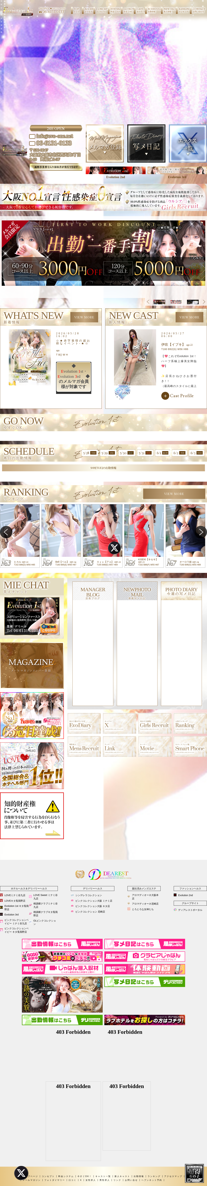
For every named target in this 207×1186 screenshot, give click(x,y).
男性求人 (105, 1180)
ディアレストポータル (190, 910)
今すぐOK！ (84, 1176)
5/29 (108, 452)
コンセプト (48, 1176)
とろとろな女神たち (143, 909)
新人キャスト (122, 1176)
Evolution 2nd (185, 895)
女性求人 (91, 1180)
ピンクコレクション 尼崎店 (90, 911)
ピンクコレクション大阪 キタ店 (92, 906)
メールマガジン (32, 1180)
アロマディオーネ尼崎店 (145, 903)
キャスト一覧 (103, 1176)
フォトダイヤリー (54, 1180)
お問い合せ (131, 1180)
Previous (148, 302)
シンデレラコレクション (88, 895)
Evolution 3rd (11, 914)
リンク (117, 1180)
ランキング (154, 1176)
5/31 (145, 452)
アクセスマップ (173, 1176)
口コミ (72, 1180)
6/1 (162, 452)
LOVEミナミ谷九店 (14, 895)
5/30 (127, 452)
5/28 (89, 452)
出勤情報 (139, 1176)
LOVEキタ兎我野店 (14, 900)
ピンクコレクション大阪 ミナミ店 (93, 900)
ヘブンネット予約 (151, 1180)
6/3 (197, 452)
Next (204, 302)
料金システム (66, 1176)
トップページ (30, 1176)
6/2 (179, 452)
